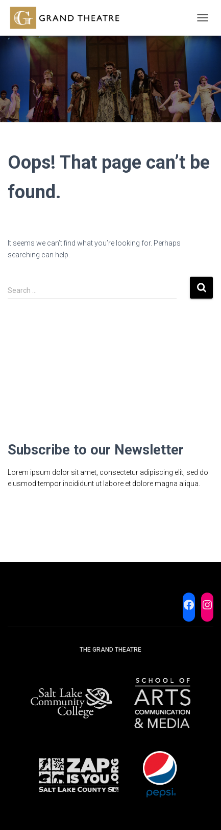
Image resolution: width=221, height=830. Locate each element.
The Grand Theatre (110, 649)
